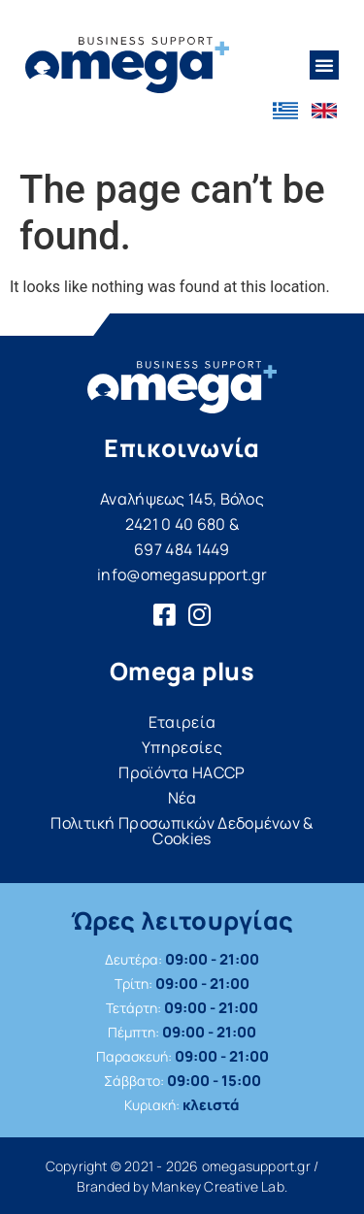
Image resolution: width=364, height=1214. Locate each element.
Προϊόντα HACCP (181, 772)
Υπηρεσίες (182, 747)
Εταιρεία (182, 722)
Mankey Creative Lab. (219, 1186)
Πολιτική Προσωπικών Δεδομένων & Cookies (181, 830)
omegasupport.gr (256, 1166)
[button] (324, 65)
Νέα (182, 797)
